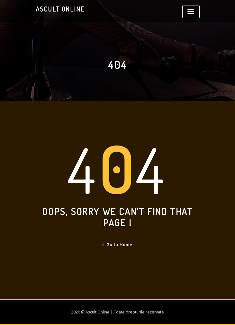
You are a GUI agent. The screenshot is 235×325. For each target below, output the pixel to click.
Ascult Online (60, 9)
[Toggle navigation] (191, 11)
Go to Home (117, 244)
